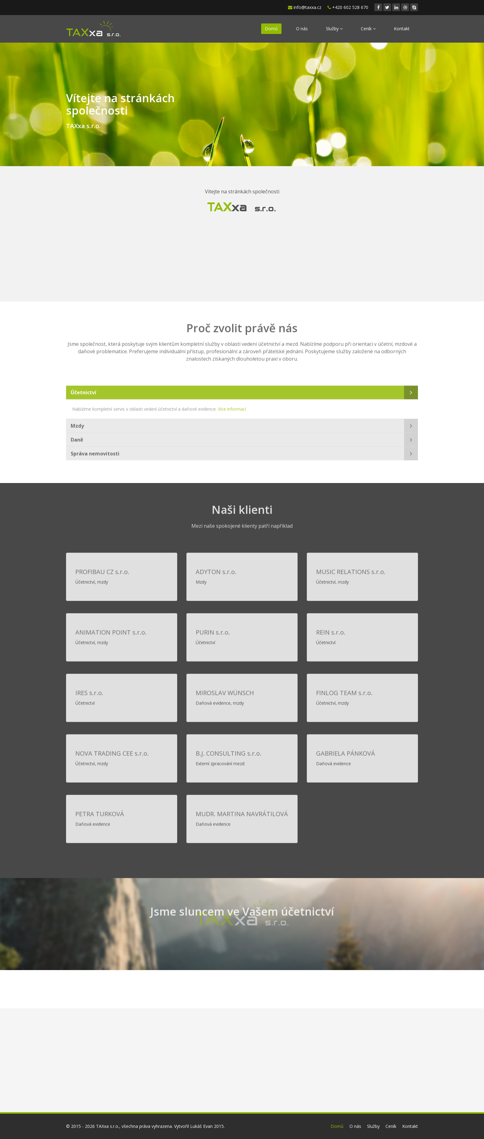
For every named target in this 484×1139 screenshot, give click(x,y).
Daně (77, 437)
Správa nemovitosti (95, 451)
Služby (334, 29)
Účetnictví (83, 390)
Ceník (368, 29)
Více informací (232, 407)
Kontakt (402, 29)
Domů (271, 29)
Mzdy (77, 423)
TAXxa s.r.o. (107, 1126)
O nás (302, 29)
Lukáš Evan (201, 1126)
